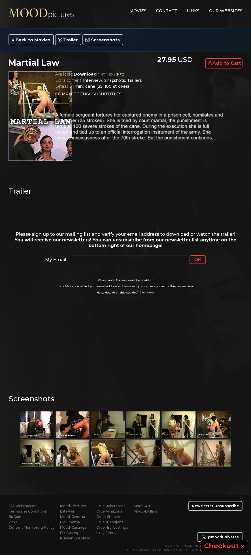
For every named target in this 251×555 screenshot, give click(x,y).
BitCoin (14, 517)
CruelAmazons (109, 511)
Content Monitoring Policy (31, 527)
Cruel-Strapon (108, 517)
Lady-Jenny (106, 533)
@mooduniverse (220, 537)
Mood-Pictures (73, 506)
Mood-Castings (73, 527)
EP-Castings (70, 533)
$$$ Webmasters (22, 506)
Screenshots (105, 39)
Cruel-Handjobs (109, 522)
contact (166, 10)
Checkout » (224, 546)
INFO (120, 74)
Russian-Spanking (75, 538)
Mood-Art (142, 506)
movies (137, 10)
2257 (12, 522)
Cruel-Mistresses (110, 506)
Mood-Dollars (145, 511)
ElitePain (67, 511)
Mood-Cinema (72, 517)
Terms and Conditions (27, 511)
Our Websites (226, 10)
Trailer (70, 39)
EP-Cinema (70, 522)
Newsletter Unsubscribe (215, 506)
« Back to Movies (31, 39)
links (193, 10)
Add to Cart (226, 63)
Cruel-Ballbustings (112, 527)
